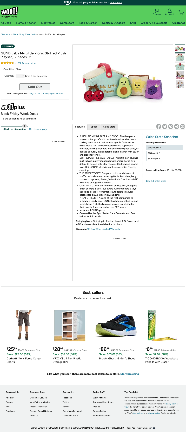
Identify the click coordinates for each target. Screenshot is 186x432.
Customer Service (38, 398)
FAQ (8, 406)
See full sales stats (156, 181)
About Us (10, 398)
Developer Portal (70, 415)
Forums (157, 12)
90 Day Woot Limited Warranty (103, 229)
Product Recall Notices (41, 411)
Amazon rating (27, 63)
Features (80, 126)
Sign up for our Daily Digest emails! (46, 93)
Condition (8, 69)
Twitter (66, 402)
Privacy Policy (99, 411)
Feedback (10, 411)
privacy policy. (154, 413)
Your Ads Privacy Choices (139, 428)
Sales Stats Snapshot (162, 137)
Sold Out (35, 87)
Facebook (67, 398)
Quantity (9, 75)
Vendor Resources (101, 415)
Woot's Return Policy (40, 402)
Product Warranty (38, 406)
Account (169, 12)
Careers (9, 402)
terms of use (138, 413)
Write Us (34, 415)
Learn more (116, 2)
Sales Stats (109, 126)
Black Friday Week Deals (24, 34)
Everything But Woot (72, 411)
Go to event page (38, 129)
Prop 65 (96, 406)
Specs (94, 126)
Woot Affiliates (100, 398)
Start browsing (129, 374)
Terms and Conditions (103, 402)
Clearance (5, 34)
